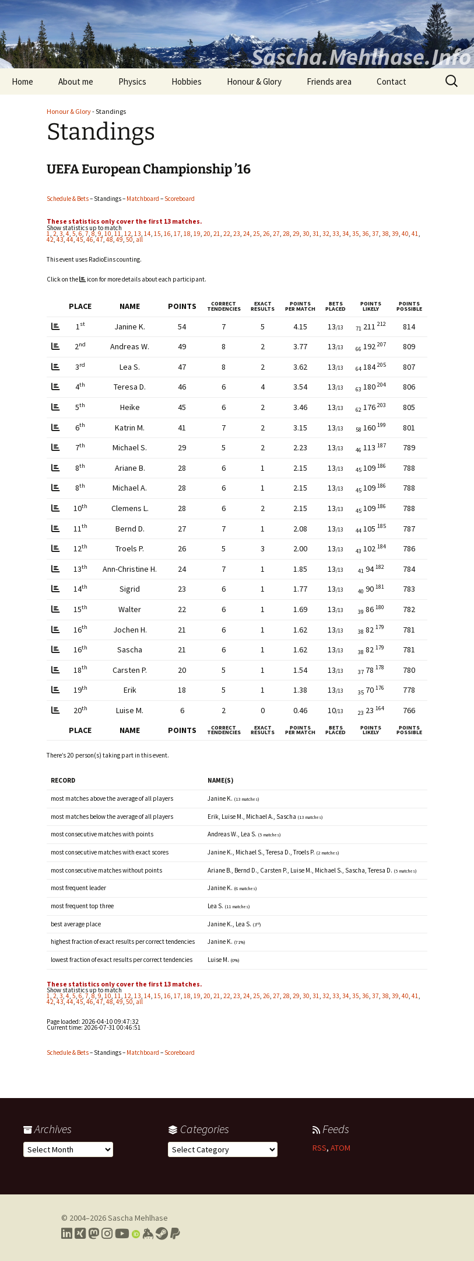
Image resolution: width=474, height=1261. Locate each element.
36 (365, 234)
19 (197, 234)
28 (286, 234)
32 (325, 234)
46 (89, 239)
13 (137, 234)
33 (335, 234)
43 (60, 239)
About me (75, 81)
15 (157, 234)
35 (355, 234)
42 (50, 239)
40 (405, 234)
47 (99, 239)
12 (127, 234)
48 (109, 239)
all (139, 239)
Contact (391, 81)
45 (79, 239)
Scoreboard (179, 198)
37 (375, 234)
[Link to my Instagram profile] (107, 1233)
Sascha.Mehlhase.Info (361, 56)
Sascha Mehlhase (138, 1218)
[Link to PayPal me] (175, 1233)
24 (246, 234)
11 (117, 234)
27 (276, 234)
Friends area (329, 81)
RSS (319, 1147)
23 (236, 234)
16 (167, 234)
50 (129, 239)
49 (119, 239)
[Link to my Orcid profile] (136, 1233)
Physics (132, 81)
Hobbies (186, 81)
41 (415, 234)
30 (306, 234)
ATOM (340, 1147)
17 (177, 234)
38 (385, 234)
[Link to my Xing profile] (80, 1233)
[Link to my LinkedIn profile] (66, 1233)
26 (266, 234)
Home (22, 81)
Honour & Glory (254, 81)
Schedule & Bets (68, 198)
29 (296, 234)
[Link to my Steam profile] (162, 1233)
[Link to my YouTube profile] (122, 1233)
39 (395, 234)
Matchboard (143, 198)
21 (216, 234)
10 (107, 234)
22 (226, 234)
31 (316, 234)
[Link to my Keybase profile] (147, 1233)
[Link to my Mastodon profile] (93, 1233)
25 (256, 234)
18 (187, 234)
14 (147, 234)
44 (69, 239)
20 (206, 234)
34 (345, 234)
